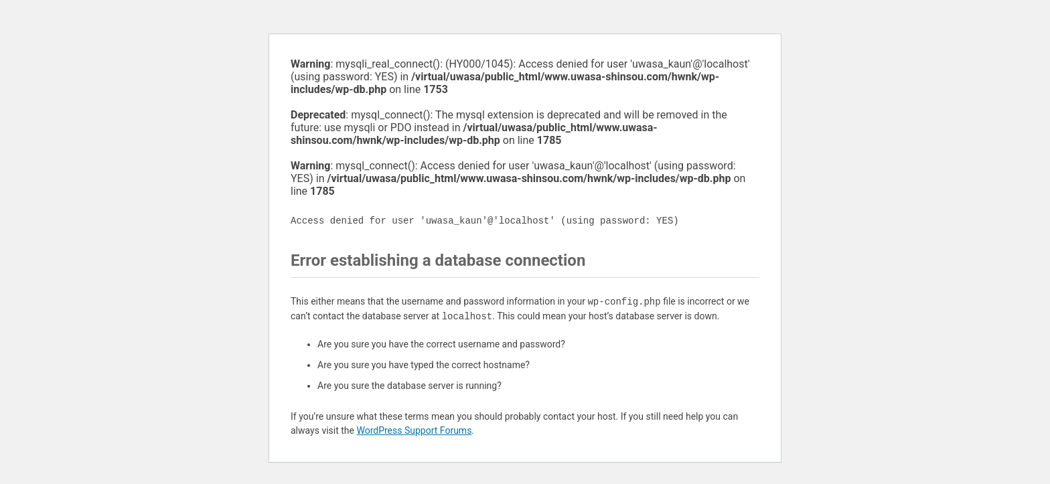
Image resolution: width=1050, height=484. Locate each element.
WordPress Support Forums (413, 430)
